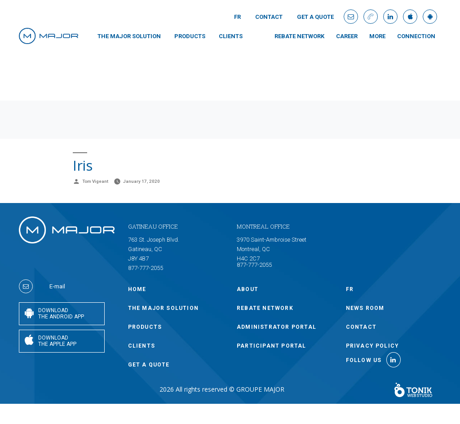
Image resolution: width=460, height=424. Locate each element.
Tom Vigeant (95, 181)
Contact (269, 16)
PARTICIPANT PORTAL (271, 346)
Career (347, 36)
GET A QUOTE (315, 16)
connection (416, 36)
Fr (237, 16)
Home (137, 289)
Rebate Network (299, 36)
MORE (377, 36)
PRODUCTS (189, 36)
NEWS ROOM (365, 308)
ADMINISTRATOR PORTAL (276, 327)
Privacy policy (372, 346)
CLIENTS (231, 36)
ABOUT (247, 289)
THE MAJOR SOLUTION (129, 36)
